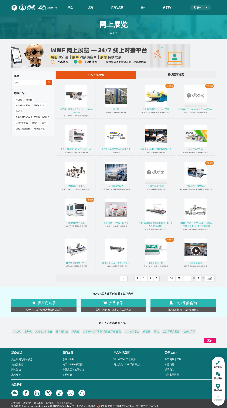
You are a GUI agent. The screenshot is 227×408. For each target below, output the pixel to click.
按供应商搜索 (176, 75)
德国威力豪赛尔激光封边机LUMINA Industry (76, 111)
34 (171, 278)
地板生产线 (39, 128)
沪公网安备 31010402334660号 (117, 404)
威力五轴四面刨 (156, 263)
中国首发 (209, 86)
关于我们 (169, 7)
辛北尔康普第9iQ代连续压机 (156, 109)
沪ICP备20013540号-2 (147, 404)
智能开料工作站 (195, 149)
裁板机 (35, 123)
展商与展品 (118, 7)
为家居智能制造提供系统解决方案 (156, 149)
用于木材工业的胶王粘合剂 (116, 223)
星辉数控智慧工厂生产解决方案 (116, 149)
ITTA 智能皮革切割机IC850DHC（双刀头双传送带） (156, 224)
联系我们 (50, 402)
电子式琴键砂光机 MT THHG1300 (76, 149)
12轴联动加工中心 (76, 186)
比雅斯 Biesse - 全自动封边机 (116, 263)
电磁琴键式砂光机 (76, 223)
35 (179, 278)
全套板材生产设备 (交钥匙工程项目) (32, 117)
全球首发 (169, 86)
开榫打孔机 (39, 105)
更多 (209, 340)
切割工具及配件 (23, 128)
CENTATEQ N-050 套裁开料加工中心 (195, 109)
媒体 (145, 7)
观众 (71, 7)
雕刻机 (29, 99)
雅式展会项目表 (64, 402)
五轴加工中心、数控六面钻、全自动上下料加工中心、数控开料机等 (195, 224)
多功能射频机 (195, 263)
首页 (112, 33)
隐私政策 (38, 402)
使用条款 (27, 402)
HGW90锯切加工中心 (76, 263)
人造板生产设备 (23, 105)
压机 (44, 123)
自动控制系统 (22, 123)
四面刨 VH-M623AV (196, 186)
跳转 (209, 278)
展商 (92, 7)
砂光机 (19, 111)
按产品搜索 (96, 75)
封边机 (19, 99)
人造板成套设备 (116, 186)
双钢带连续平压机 (156, 186)
